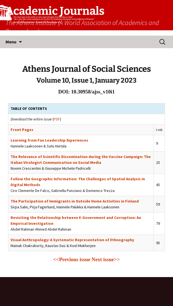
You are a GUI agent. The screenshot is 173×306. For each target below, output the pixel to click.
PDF (57, 119)
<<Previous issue (71, 259)
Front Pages (22, 129)
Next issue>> (106, 259)
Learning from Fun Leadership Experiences (49, 140)
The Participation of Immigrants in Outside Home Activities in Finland (75, 201)
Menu (11, 42)
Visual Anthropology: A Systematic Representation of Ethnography (72, 239)
